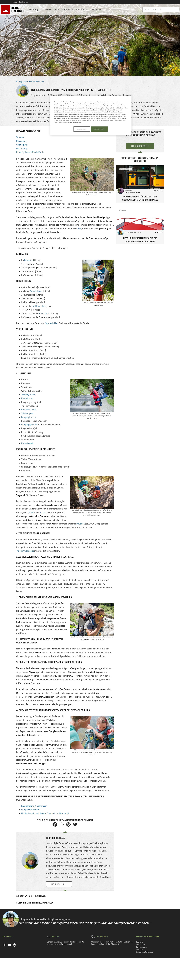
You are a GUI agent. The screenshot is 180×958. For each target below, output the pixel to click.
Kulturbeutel (27, 443)
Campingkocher (28, 417)
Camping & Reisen (103, 95)
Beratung (34, 9)
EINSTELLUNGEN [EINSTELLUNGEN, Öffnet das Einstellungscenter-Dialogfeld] (81, 129)
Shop (14, 2)
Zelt (79, 228)
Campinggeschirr (29, 424)
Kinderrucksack (28, 409)
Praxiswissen (38, 81)
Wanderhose (36, 291)
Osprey (43, 512)
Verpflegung (21, 144)
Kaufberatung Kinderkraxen (34, 806)
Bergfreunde (82, 9)
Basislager (23, 2)
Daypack (80, 523)
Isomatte (28, 260)
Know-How (46, 9)
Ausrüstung (21, 148)
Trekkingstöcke (28, 394)
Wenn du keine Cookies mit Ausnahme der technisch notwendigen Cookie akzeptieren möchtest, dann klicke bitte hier (88, 113)
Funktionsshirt (38, 306)
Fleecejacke (44, 313)
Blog (19, 81)
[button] (55, 824)
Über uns (139, 942)
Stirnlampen (27, 413)
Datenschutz (141, 947)
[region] (91, 116)
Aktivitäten (96, 9)
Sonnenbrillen (51, 323)
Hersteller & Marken (125, 169)
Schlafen (20, 137)
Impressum (140, 944)
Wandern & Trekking (121, 95)
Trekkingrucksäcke (25, 550)
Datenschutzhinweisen (74, 122)
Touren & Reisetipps (64, 9)
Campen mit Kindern (30, 809)
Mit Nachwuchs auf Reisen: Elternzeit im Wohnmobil (45, 813)
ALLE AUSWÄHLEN (99, 129)
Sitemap (139, 949)
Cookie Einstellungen (144, 952)
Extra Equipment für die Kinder (30, 152)
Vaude (32, 512)
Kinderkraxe (26, 398)
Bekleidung (21, 141)
